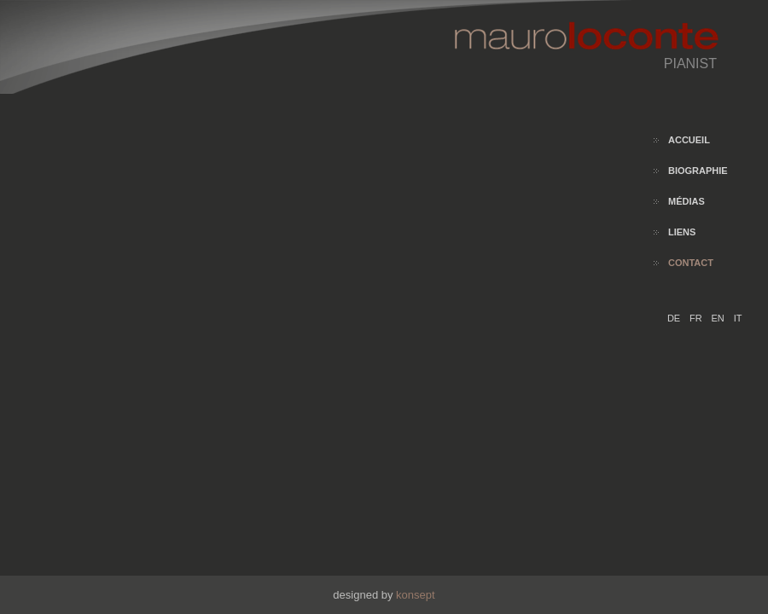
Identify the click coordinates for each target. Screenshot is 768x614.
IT (738, 318)
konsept (415, 594)
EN (719, 318)
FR (697, 318)
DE (675, 318)
